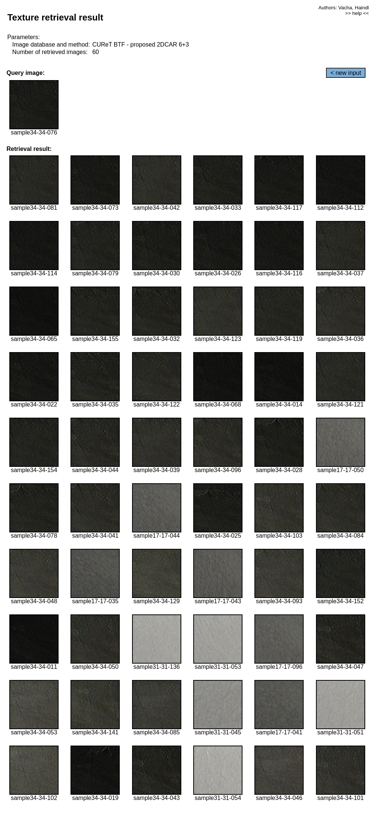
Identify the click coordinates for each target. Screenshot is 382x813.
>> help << (357, 13)
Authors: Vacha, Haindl (343, 7)
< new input (346, 73)
